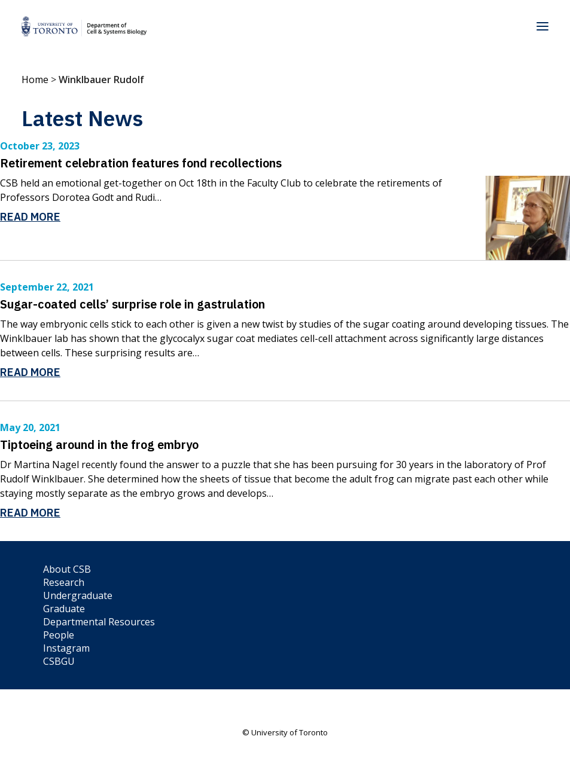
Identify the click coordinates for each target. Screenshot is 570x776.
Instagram (66, 648)
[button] (542, 26)
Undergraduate (77, 595)
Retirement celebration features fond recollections (141, 163)
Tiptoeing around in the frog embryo (99, 444)
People (58, 634)
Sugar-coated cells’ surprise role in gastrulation (132, 304)
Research (63, 582)
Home (35, 79)
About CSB (67, 569)
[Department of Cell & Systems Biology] (84, 26)
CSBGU (59, 661)
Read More (30, 217)
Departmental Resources (99, 621)
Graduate (64, 608)
